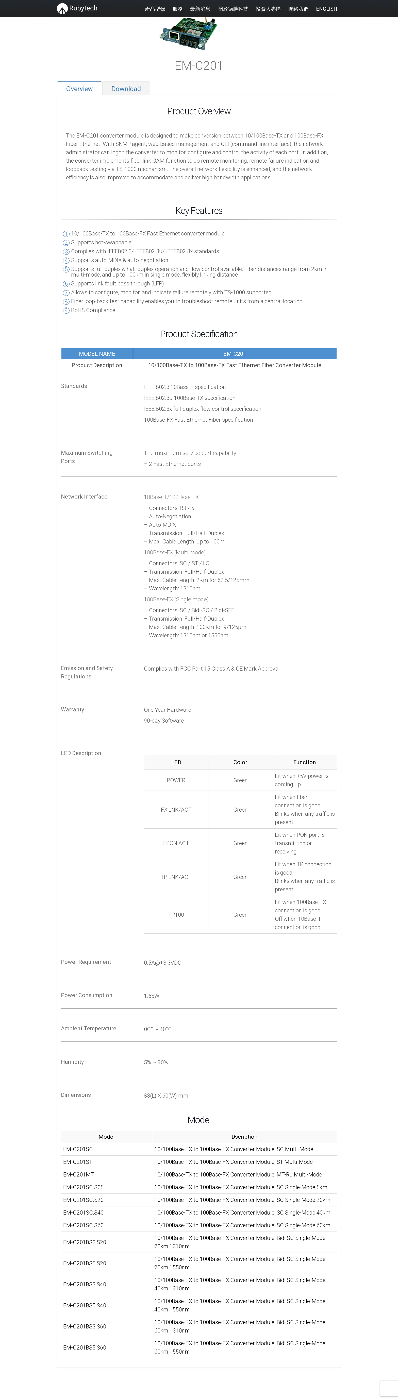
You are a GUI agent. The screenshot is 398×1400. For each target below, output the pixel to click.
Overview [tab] (79, 89)
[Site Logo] (77, 8)
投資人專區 (268, 9)
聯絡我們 (298, 9)
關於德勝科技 (233, 9)
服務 (178, 9)
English (326, 9)
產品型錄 (155, 9)
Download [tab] (126, 89)
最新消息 (200, 9)
